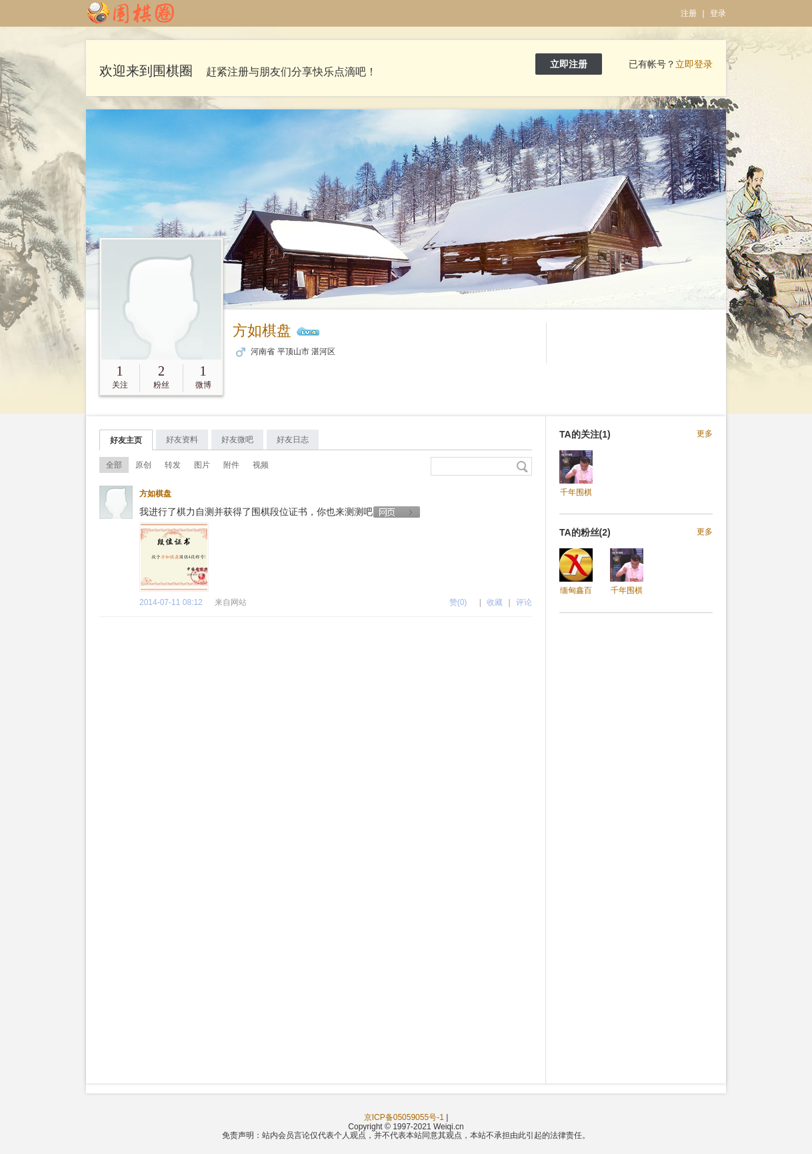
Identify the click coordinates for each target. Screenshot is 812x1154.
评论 (524, 602)
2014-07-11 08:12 (171, 602)
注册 (689, 13)
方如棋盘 (262, 330)
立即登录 (694, 64)
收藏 (495, 602)
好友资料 (182, 439)
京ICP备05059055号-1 (404, 1117)
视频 (261, 465)
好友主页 (126, 440)
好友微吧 (237, 439)
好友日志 (293, 439)
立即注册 (568, 64)
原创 (143, 465)
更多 (705, 434)
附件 (231, 465)
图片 (202, 465)
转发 (173, 465)
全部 (114, 465)
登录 (718, 13)
